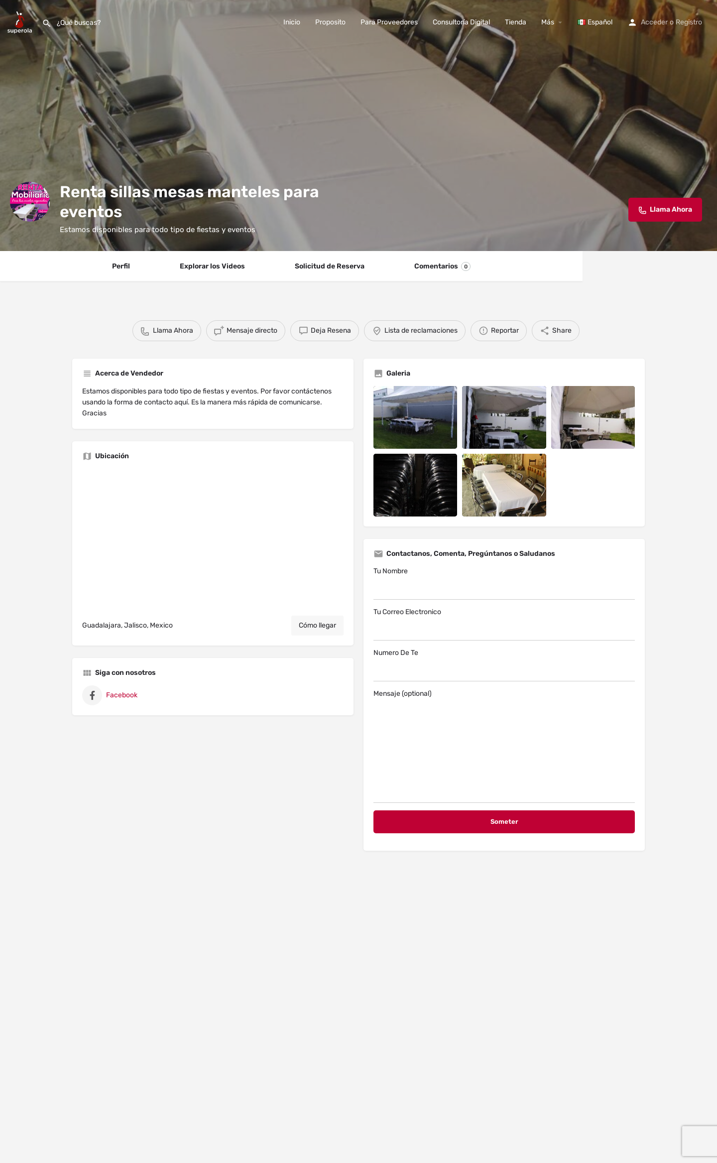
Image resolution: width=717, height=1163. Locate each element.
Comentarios (442, 266)
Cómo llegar (317, 625)
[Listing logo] (30, 202)
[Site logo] (20, 21)
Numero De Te (504, 664)
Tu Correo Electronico (504, 624)
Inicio (291, 22)
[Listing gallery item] (415, 417)
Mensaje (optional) (504, 746)
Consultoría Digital (461, 22)
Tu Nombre (504, 583)
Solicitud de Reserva (329, 266)
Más (547, 22)
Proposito (330, 22)
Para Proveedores (389, 22)
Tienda (515, 22)
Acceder (654, 22)
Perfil (121, 266)
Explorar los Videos (212, 266)
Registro (689, 22)
